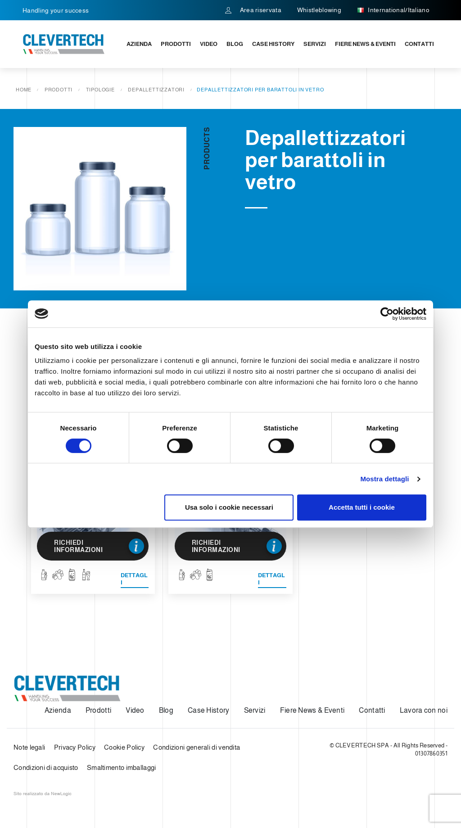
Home (24, 89)
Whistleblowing (319, 10)
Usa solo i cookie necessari (229, 507)
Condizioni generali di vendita (196, 747)
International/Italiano (393, 10)
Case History (273, 44)
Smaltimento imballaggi (121, 767)
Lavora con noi (423, 710)
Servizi (314, 44)
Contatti (419, 44)
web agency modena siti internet (43, 793)
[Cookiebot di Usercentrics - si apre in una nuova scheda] (387, 314)
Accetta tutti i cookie (362, 507)
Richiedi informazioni (99, 546)
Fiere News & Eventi (365, 44)
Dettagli (134, 579)
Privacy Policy (74, 747)
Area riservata (253, 10)
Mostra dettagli (384, 479)
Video (208, 44)
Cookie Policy (124, 747)
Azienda (139, 44)
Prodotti (176, 44)
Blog (234, 44)
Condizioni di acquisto (46, 767)
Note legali (29, 747)
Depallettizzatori (156, 89)
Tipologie (100, 89)
